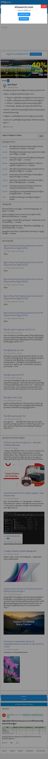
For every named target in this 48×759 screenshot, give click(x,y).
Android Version (24, 14)
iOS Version (23, 19)
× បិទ (44, 6)
